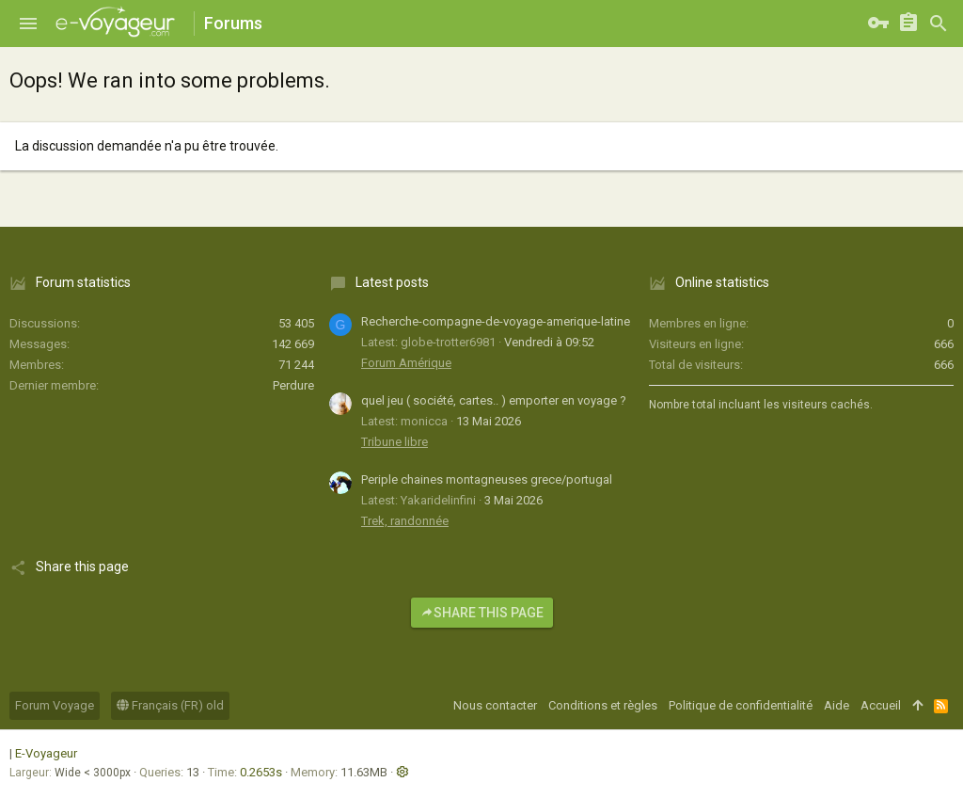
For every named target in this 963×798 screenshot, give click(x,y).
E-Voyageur (46, 753)
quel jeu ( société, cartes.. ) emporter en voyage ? (493, 400)
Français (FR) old (170, 705)
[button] (28, 23)
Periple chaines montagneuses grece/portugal (486, 479)
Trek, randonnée (405, 521)
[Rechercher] (939, 23)
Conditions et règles (602, 705)
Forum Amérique (406, 363)
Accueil (880, 705)
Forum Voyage (54, 705)
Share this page (482, 612)
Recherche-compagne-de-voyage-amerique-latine (495, 321)
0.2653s (261, 772)
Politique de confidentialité (741, 705)
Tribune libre (394, 442)
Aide (836, 705)
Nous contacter (495, 705)
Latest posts (392, 282)
